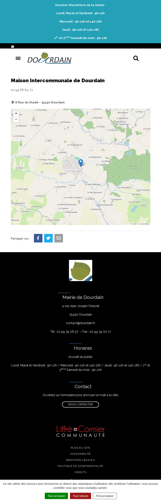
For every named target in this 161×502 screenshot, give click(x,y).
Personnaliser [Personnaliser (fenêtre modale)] (105, 496)
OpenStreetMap (144, 224)
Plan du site (80, 447)
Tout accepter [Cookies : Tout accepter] (56, 496)
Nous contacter (80, 404)
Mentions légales (80, 460)
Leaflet (133, 224)
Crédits (80, 472)
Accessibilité (80, 453)
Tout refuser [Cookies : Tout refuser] (80, 496)
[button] (80, 163)
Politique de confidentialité (80, 466)
